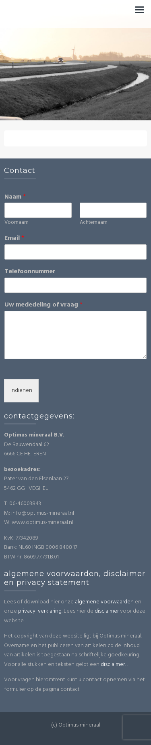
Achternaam (94, 222)
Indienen (21, 390)
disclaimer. (113, 664)
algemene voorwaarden (104, 602)
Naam (15, 197)
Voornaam (16, 222)
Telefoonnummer (30, 272)
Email (14, 238)
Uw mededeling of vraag (43, 305)
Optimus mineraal (75, 10)
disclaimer (107, 611)
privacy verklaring (40, 611)
